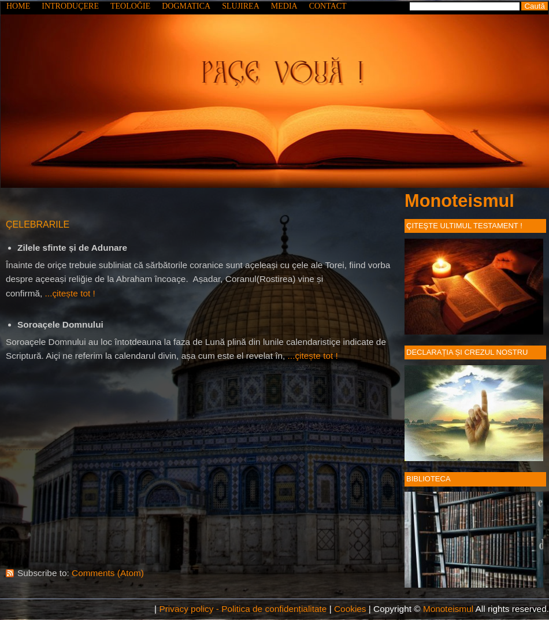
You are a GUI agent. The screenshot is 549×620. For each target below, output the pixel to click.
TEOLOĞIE (130, 6)
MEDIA (284, 6)
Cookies (350, 609)
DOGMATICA (186, 6)
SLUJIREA (240, 6)
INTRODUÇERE (70, 6)
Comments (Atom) (108, 573)
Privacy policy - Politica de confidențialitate (243, 609)
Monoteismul (459, 201)
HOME (18, 6)
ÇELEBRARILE (37, 224)
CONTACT (328, 6)
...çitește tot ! (70, 293)
